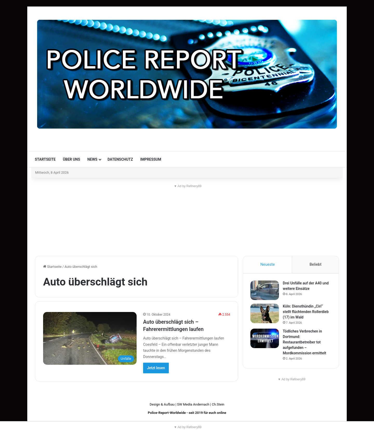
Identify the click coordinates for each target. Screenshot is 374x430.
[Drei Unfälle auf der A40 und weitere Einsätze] (265, 291)
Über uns (71, 159)
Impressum (150, 159)
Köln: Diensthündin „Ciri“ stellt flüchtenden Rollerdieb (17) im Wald (306, 312)
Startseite (45, 159)
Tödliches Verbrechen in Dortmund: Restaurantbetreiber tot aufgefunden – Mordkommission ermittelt (305, 343)
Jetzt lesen (156, 368)
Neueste (267, 264)
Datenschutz (120, 159)
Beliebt (316, 264)
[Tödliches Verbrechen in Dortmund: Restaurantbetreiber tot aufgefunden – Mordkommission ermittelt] (265, 339)
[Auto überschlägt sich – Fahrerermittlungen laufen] (90, 338)
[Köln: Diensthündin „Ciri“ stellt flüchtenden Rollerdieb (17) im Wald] (265, 314)
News (92, 159)
